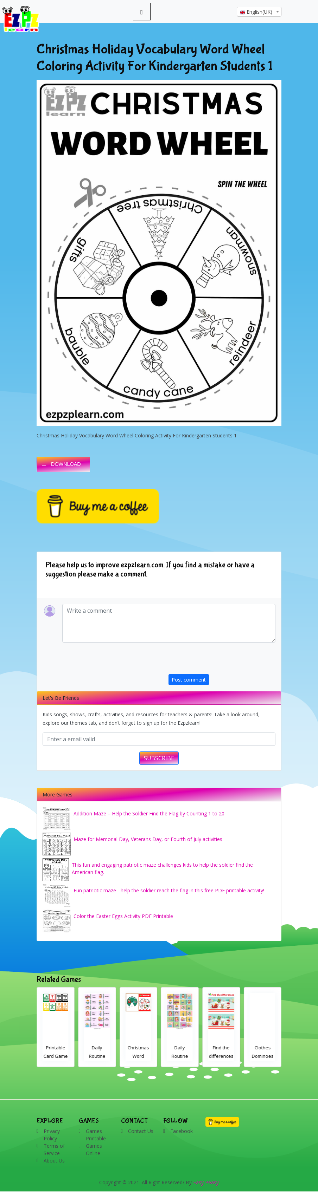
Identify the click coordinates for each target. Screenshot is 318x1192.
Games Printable (96, 1135)
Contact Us (140, 1131)
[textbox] (259, 12)
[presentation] (221, 660)
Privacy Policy (52, 1135)
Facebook (181, 1131)
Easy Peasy (206, 1182)
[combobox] (259, 12)
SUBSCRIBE (159, 758)
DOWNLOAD (66, 464)
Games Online (94, 1149)
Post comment (189, 679)
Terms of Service (54, 1149)
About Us (54, 1160)
